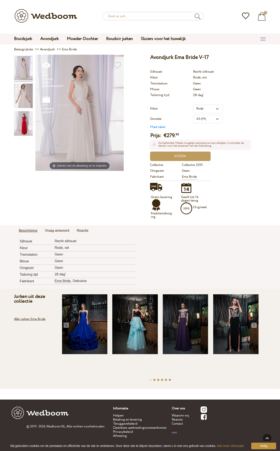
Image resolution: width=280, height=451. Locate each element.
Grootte (155, 119)
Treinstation (158, 83)
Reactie (177, 419)
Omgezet (157, 171)
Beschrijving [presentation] (28, 230)
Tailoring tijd (159, 95)
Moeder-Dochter (82, 39)
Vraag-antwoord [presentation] (57, 230)
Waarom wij (180, 415)
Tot (267, 438)
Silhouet (156, 72)
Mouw (154, 89)
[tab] (28, 231)
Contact (177, 423)
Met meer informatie (230, 446)
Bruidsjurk (23, 39)
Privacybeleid (123, 431)
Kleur (154, 77)
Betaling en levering (127, 419)
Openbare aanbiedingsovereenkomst (139, 427)
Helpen (118, 415)
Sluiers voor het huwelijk (163, 39)
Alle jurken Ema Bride (30, 319)
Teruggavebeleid (125, 423)
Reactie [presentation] (82, 230)
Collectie (156, 165)
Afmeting (120, 435)
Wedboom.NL (55, 426)
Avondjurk (49, 39)
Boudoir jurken (119, 39)
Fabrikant (157, 177)
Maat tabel (157, 127)
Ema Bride (189, 176)
